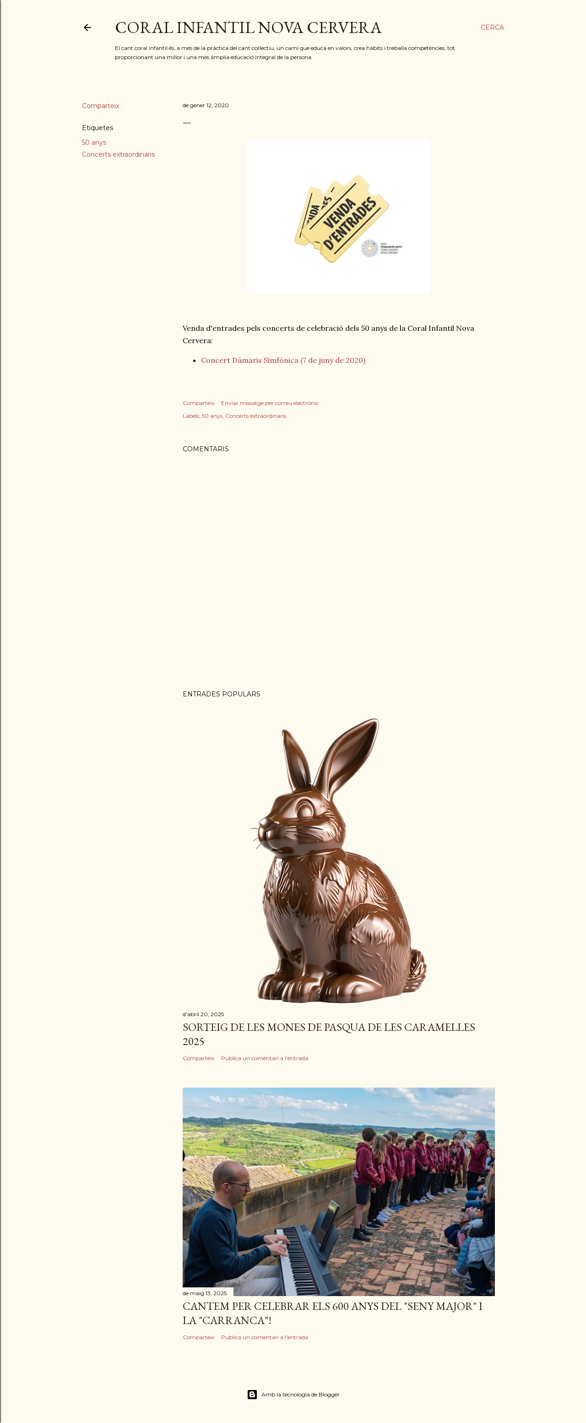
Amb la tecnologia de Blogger (293, 1394)
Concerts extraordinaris (118, 154)
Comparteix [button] (100, 106)
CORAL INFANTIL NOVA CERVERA (248, 27)
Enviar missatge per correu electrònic (270, 403)
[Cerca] (492, 27)
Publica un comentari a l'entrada (264, 1058)
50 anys (94, 142)
